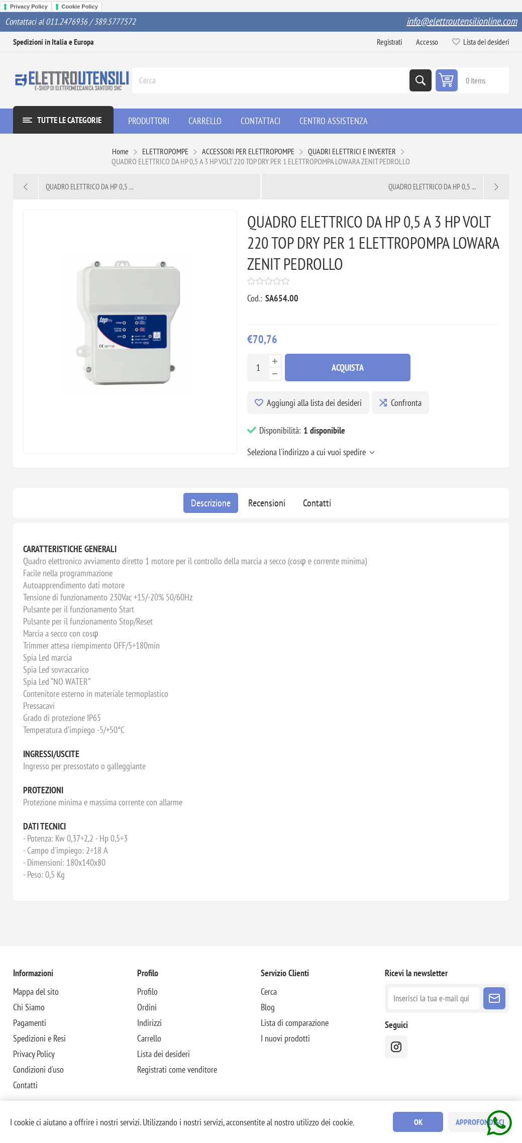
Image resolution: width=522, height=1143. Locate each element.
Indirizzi (149, 1022)
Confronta (406, 402)
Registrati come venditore (177, 1069)
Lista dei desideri (163, 1054)
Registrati (389, 42)
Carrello (149, 1038)
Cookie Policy (80, 7)
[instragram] (396, 1046)
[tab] (210, 503)
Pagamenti (29, 1022)
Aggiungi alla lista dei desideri (314, 402)
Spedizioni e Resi (39, 1038)
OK (418, 1122)
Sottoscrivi (494, 998)
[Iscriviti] (434, 998)
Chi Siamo (29, 1007)
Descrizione (211, 502)
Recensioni (266, 502)
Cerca (420, 80)
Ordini (147, 1007)
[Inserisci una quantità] (258, 367)
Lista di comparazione (295, 1022)
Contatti (317, 502)
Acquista (348, 367)
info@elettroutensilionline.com (461, 21)
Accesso (427, 42)
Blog (268, 1007)
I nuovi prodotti (285, 1038)
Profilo (147, 991)
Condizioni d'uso (38, 1069)
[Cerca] (271, 80)
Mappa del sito (36, 991)
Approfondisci (480, 1122)
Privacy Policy (29, 7)
